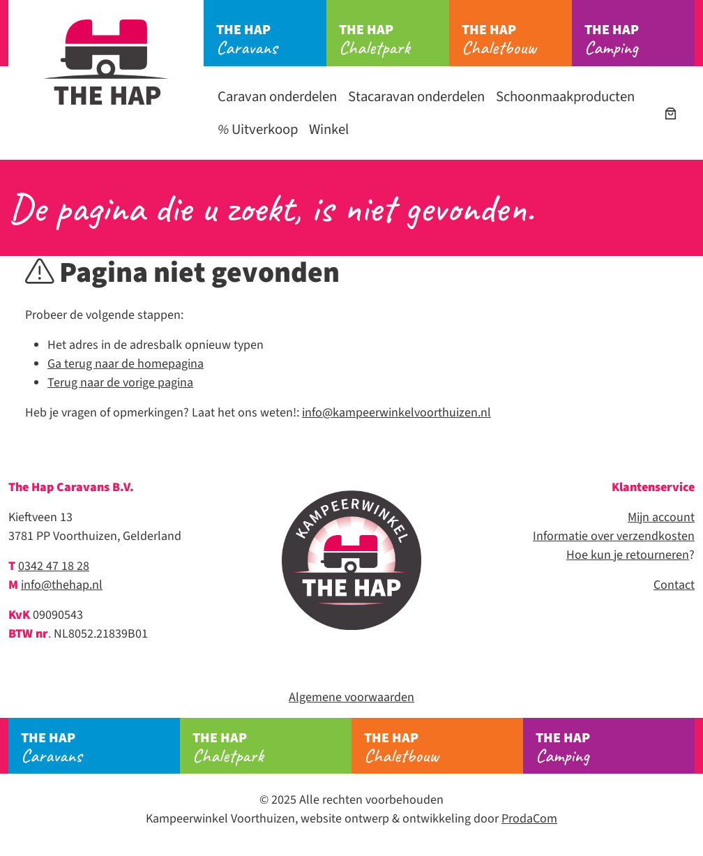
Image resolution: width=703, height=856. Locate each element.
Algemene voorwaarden (351, 697)
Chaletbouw (517, 39)
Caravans (271, 39)
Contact (674, 585)
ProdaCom (529, 818)
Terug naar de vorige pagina (120, 382)
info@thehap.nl (62, 585)
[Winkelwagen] (670, 113)
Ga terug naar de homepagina (125, 364)
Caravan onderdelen (277, 97)
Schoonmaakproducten (565, 97)
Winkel (329, 129)
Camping (639, 39)
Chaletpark (394, 39)
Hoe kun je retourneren (627, 555)
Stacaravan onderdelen (416, 97)
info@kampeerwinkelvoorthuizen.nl (396, 412)
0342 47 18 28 (53, 566)
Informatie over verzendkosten (614, 536)
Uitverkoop (258, 129)
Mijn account (661, 517)
